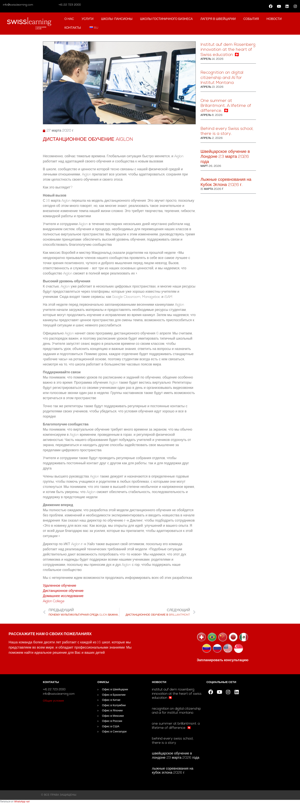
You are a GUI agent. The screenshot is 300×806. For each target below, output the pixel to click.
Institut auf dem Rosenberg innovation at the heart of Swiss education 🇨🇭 (228, 50)
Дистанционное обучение (63, 591)
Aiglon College (53, 601)
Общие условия (53, 701)
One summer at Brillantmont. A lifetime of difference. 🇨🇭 (226, 106)
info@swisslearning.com (18, 4)
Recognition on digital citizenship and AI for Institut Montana (222, 77)
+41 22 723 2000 (69, 4)
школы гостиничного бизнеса (166, 19)
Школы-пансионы (117, 19)
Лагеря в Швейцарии (218, 19)
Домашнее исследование (63, 596)
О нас (69, 19)
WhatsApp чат (22, 801)
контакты (72, 27)
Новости (274, 19)
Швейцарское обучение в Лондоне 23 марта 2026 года (225, 157)
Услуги (88, 19)
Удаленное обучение (59, 586)
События (251, 19)
